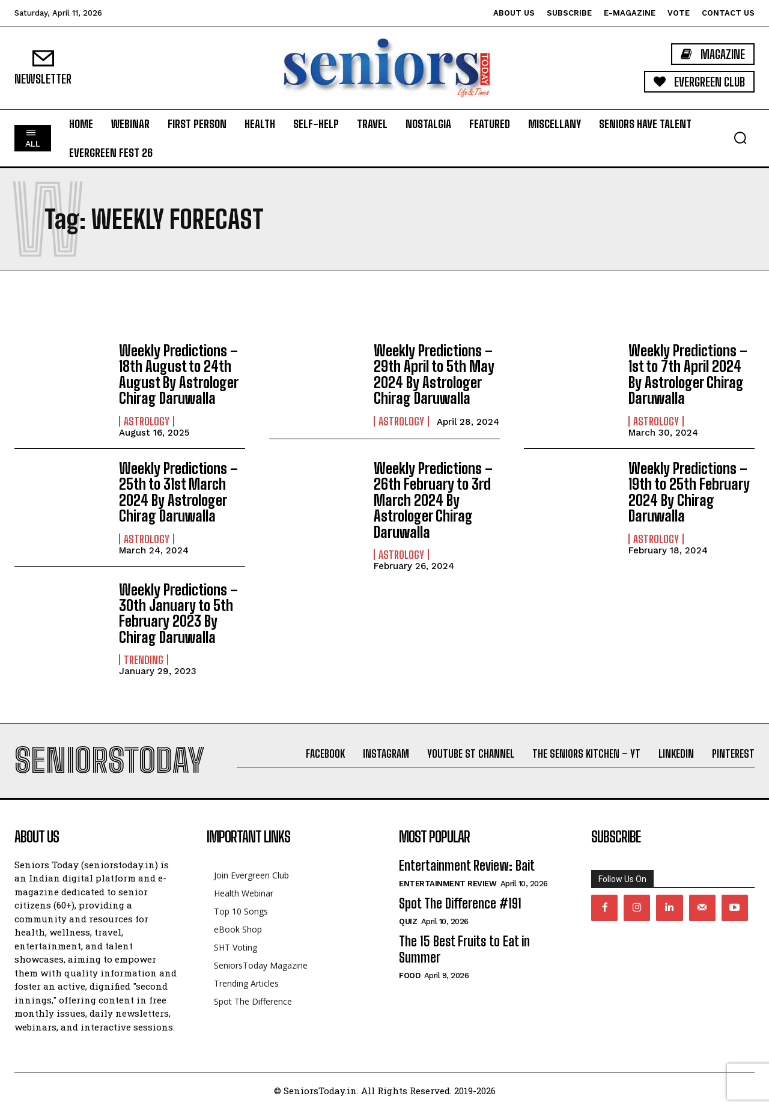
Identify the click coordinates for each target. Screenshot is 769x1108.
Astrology (146, 421)
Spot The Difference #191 (460, 903)
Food (409, 975)
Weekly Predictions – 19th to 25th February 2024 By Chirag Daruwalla (689, 492)
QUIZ (408, 921)
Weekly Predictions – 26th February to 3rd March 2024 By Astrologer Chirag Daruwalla (433, 500)
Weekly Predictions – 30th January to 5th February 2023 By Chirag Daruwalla (178, 613)
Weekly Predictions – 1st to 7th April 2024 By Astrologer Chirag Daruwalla (687, 374)
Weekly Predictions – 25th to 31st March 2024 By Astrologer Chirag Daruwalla (178, 492)
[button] (740, 137)
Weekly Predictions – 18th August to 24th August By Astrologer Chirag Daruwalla (178, 374)
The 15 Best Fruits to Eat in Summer (464, 949)
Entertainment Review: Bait (467, 865)
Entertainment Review (447, 883)
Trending (143, 659)
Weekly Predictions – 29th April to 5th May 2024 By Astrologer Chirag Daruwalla (434, 374)
